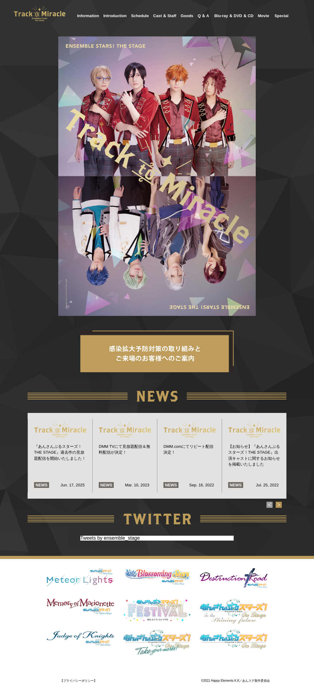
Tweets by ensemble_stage (110, 538)
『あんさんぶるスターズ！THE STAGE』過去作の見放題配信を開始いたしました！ (60, 452)
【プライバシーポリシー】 (78, 680)
